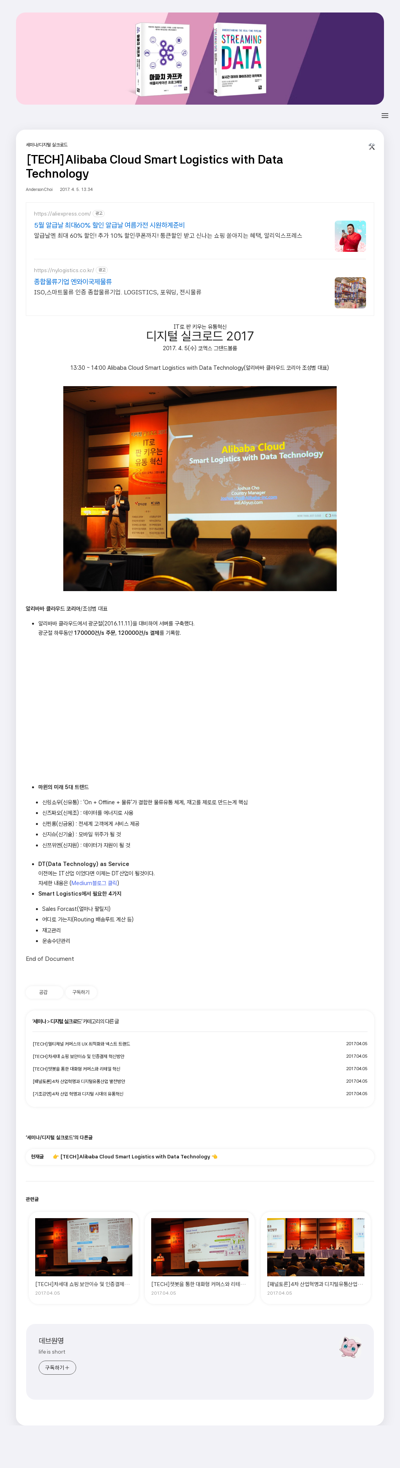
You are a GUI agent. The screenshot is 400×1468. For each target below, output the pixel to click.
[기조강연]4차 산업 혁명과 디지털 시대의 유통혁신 (77, 1094)
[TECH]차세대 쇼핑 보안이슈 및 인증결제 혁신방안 (78, 1056)
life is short (52, 1352)
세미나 (39, 1021)
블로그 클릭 (104, 883)
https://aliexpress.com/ (62, 213)
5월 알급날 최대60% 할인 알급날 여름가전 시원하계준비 (109, 225)
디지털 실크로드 (65, 1021)
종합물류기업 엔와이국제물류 (73, 282)
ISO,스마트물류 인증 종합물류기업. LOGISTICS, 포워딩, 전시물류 (118, 292)
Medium (81, 883)
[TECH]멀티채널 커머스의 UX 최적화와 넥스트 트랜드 (81, 1044)
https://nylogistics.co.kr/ (64, 270)
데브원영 (51, 1340)
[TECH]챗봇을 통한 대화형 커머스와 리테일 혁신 (76, 1069)
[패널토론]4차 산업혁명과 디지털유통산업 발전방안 (78, 1081)
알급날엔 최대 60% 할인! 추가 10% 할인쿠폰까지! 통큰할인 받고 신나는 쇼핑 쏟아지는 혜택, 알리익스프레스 (168, 235)
